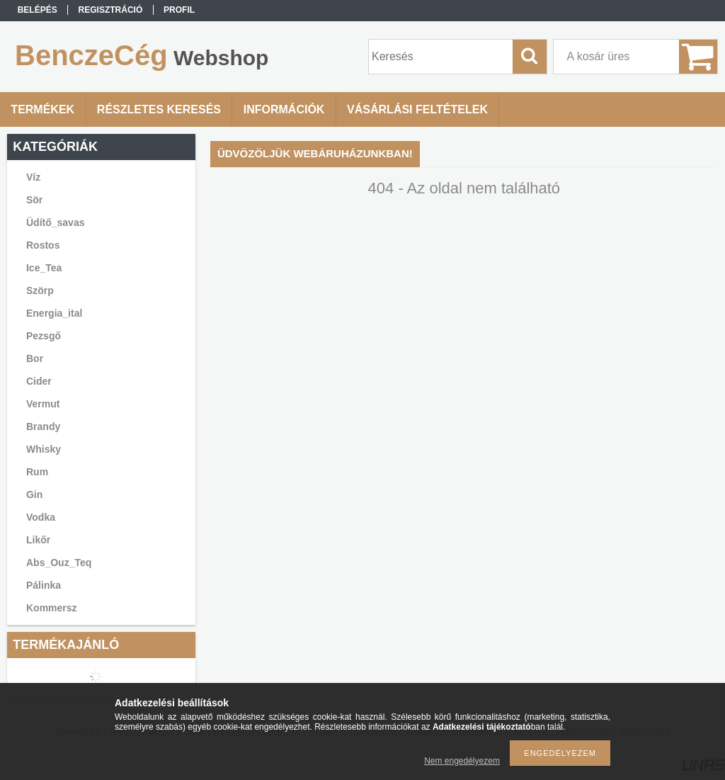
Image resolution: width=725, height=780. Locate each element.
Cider (39, 381)
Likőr (38, 540)
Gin (34, 494)
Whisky (43, 449)
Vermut (42, 403)
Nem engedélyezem (462, 761)
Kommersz (51, 608)
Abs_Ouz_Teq (58, 562)
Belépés (37, 10)
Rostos (42, 245)
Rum (37, 471)
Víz (33, 177)
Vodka (40, 517)
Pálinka (43, 585)
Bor (34, 358)
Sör (34, 199)
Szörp (40, 290)
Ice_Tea (44, 267)
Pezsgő (43, 335)
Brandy (43, 426)
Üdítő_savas (55, 222)
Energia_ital (54, 313)
